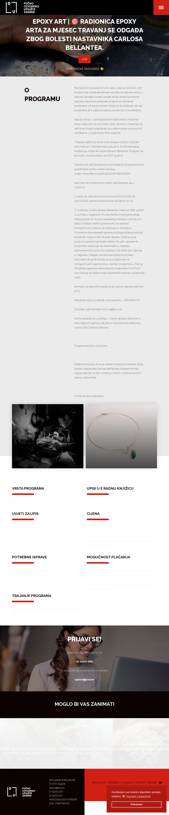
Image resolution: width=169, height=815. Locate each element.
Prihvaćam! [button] (136, 804)
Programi (113, 782)
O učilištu (127, 782)
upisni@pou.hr (57, 787)
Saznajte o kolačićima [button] (138, 796)
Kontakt (152, 782)
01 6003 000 (56, 791)
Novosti (140, 782)
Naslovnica (99, 782)
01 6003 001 (56, 795)
